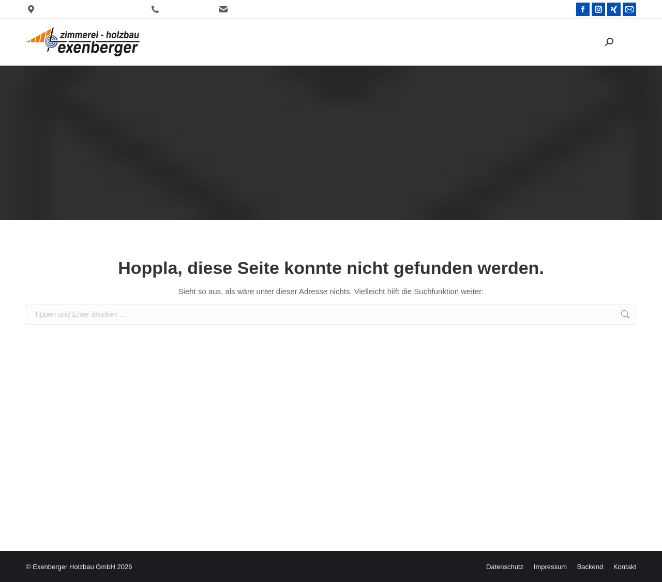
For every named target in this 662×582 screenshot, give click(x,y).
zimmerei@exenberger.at (262, 9)
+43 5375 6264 (179, 9)
